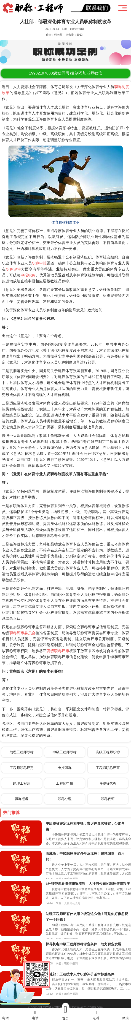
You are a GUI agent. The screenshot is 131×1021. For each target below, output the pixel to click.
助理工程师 (21, 783)
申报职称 (28, 275)
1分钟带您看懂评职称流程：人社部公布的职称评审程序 (88, 884)
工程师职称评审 (108, 768)
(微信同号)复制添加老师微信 (65, 73)
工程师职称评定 (22, 768)
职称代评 (108, 799)
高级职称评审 (58, 651)
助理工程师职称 (22, 752)
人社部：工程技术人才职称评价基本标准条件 (80, 974)
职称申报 (39, 263)
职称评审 (13, 269)
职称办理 (65, 799)
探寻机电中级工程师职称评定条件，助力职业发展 (83, 944)
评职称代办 (107, 783)
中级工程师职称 (65, 752)
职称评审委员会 (22, 633)
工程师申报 (64, 783)
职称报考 (21, 799)
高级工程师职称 (108, 752)
